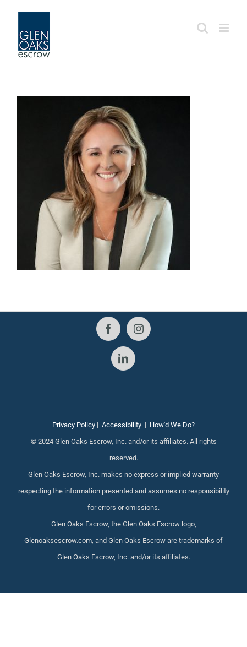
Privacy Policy (73, 425)
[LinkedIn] (123, 358)
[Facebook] (108, 329)
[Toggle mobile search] (202, 28)
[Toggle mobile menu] (224, 28)
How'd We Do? (172, 425)
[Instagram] (139, 329)
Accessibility (121, 425)
